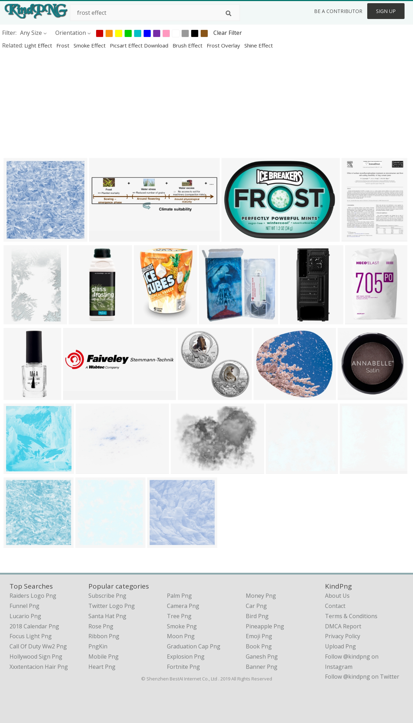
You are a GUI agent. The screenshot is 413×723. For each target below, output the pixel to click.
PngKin (97, 646)
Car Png (256, 606)
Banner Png (261, 667)
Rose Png (100, 626)
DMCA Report (343, 626)
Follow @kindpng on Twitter (362, 676)
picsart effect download (140, 45)
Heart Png (101, 667)
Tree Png (179, 616)
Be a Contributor (338, 11)
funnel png (24, 606)
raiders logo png (33, 596)
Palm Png (179, 596)
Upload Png (340, 646)
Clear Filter (227, 33)
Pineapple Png (265, 626)
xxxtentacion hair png (39, 667)
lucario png (25, 616)
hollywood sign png (36, 656)
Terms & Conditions (351, 616)
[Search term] (155, 12)
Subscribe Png (107, 596)
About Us (337, 596)
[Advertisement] (206, 103)
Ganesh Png (262, 656)
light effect (39, 45)
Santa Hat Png (107, 616)
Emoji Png (259, 636)
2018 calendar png (34, 626)
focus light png (31, 636)
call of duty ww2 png (38, 646)
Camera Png (183, 606)
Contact (335, 606)
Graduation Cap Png (193, 646)
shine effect (258, 45)
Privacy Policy (342, 636)
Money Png (261, 596)
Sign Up (386, 11)
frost (63, 45)
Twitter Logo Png (111, 606)
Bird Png (257, 616)
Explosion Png (186, 656)
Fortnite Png (183, 667)
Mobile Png (103, 656)
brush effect (188, 45)
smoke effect (90, 45)
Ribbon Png (103, 636)
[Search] (228, 13)
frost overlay (224, 45)
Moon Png (181, 636)
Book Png (259, 646)
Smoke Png (182, 626)
